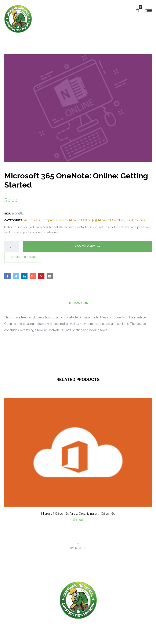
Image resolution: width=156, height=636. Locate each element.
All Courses (32, 220)
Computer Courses (54, 220)
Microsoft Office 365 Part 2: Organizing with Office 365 (78, 513)
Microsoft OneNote (111, 220)
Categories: (13, 220)
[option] (78, 465)
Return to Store (23, 257)
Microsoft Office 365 (83, 220)
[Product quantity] (11, 246)
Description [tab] (78, 303)
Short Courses (135, 220)
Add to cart (85, 246)
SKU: (7, 213)
